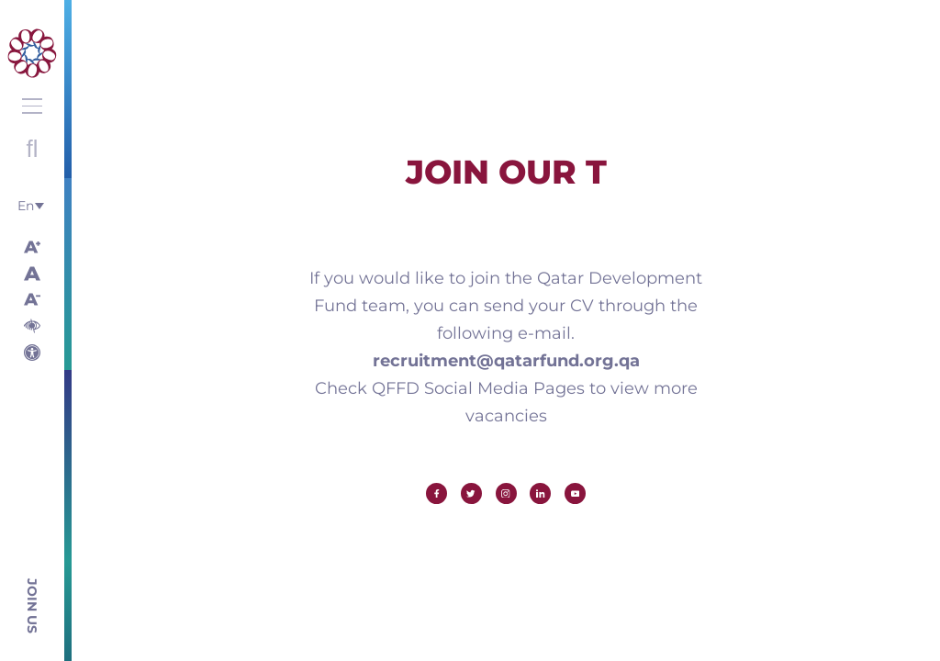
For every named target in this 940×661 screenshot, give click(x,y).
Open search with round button (32, 149)
